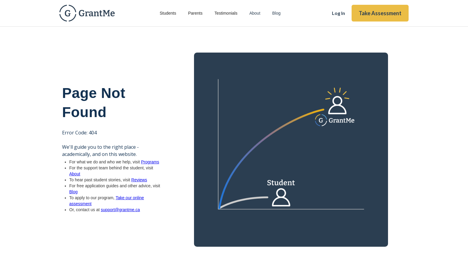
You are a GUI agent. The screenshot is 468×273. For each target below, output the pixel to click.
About (254, 13)
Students (168, 13)
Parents (195, 13)
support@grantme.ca (120, 209)
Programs (150, 161)
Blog (276, 13)
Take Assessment (380, 13)
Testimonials (225, 13)
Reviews (139, 179)
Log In (338, 13)
